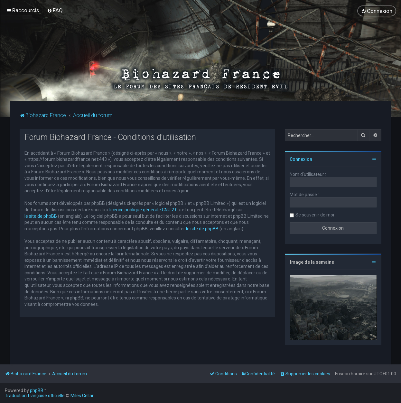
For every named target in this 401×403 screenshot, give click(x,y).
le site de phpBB (40, 215)
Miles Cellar (82, 395)
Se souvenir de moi (314, 214)
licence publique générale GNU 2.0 (143, 209)
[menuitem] (54, 10)
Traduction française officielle (35, 395)
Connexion (301, 158)
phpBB (36, 390)
